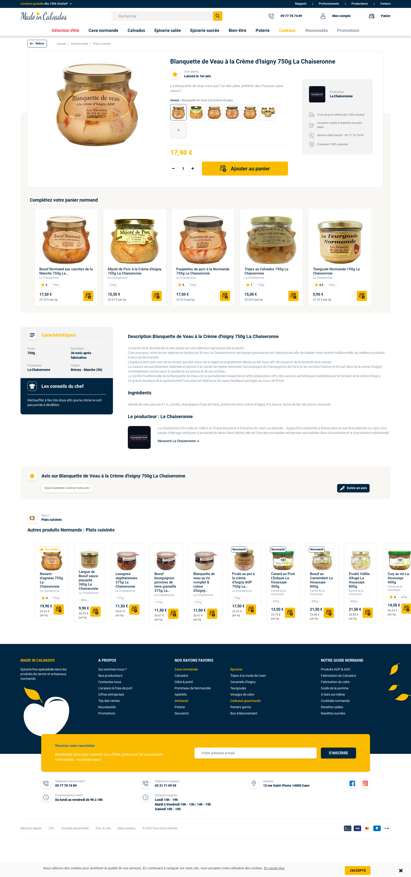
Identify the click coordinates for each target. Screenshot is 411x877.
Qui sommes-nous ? (112, 669)
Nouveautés (107, 707)
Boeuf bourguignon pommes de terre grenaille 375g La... (165, 582)
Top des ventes (109, 701)
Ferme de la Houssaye (278, 592)
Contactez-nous (109, 682)
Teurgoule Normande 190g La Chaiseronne (336, 271)
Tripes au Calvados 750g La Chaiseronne (266, 271)
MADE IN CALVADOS (37, 660)
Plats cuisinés (51, 519)
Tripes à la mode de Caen (248, 675)
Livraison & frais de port (115, 688)
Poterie (180, 707)
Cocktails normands (335, 701)
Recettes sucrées (333, 713)
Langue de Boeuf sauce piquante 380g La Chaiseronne (88, 580)
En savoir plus (274, 868)
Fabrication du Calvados (338, 675)
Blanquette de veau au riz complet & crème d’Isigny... (204, 582)
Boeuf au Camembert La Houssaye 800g (321, 580)
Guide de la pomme (334, 688)
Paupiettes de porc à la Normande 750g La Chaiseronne (202, 271)
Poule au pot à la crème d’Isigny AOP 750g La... (243, 580)
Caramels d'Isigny (243, 682)
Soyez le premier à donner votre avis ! (67, 488)
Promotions (106, 713)
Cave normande (186, 669)
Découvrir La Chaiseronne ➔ (178, 441)
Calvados (181, 675)
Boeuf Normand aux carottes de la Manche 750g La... (66, 271)
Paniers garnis (240, 707)
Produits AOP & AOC (335, 669)
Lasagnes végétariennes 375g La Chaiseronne (126, 580)
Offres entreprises (111, 694)
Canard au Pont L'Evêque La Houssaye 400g (283, 580)
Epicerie (236, 669)
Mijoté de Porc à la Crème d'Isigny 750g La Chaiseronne (134, 271)
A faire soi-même (333, 694)
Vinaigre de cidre (242, 694)
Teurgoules (238, 688)
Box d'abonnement (243, 713)
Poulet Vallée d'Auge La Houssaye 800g (359, 580)
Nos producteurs (110, 675)
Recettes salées (332, 707)
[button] (37, 43)
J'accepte (358, 870)
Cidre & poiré (184, 682)
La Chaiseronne (49, 277)
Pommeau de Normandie (193, 688)
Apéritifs (181, 694)
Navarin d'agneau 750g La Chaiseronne (51, 580)
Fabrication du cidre (335, 682)
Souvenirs (182, 713)
